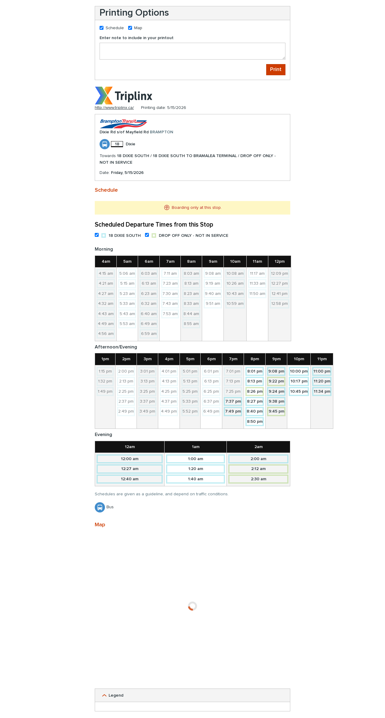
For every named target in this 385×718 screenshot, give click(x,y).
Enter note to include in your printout (137, 38)
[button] (192, 695)
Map (135, 28)
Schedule (112, 28)
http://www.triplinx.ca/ (114, 108)
